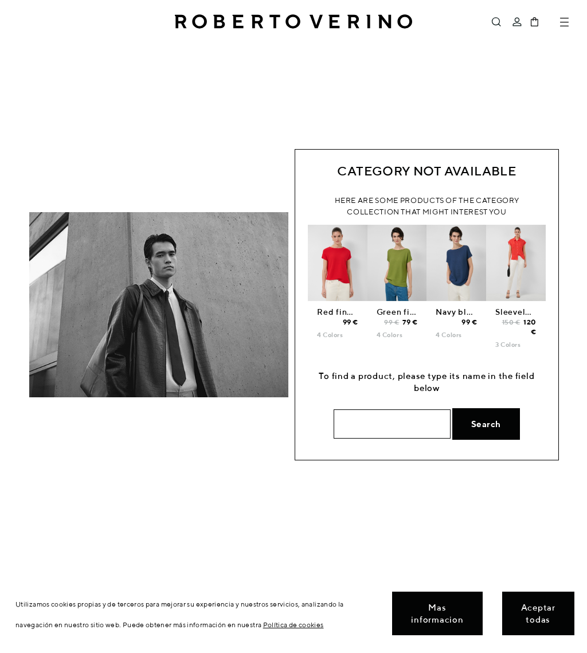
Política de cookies (293, 624)
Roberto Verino (293, 22)
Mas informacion (437, 613)
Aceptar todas (538, 613)
